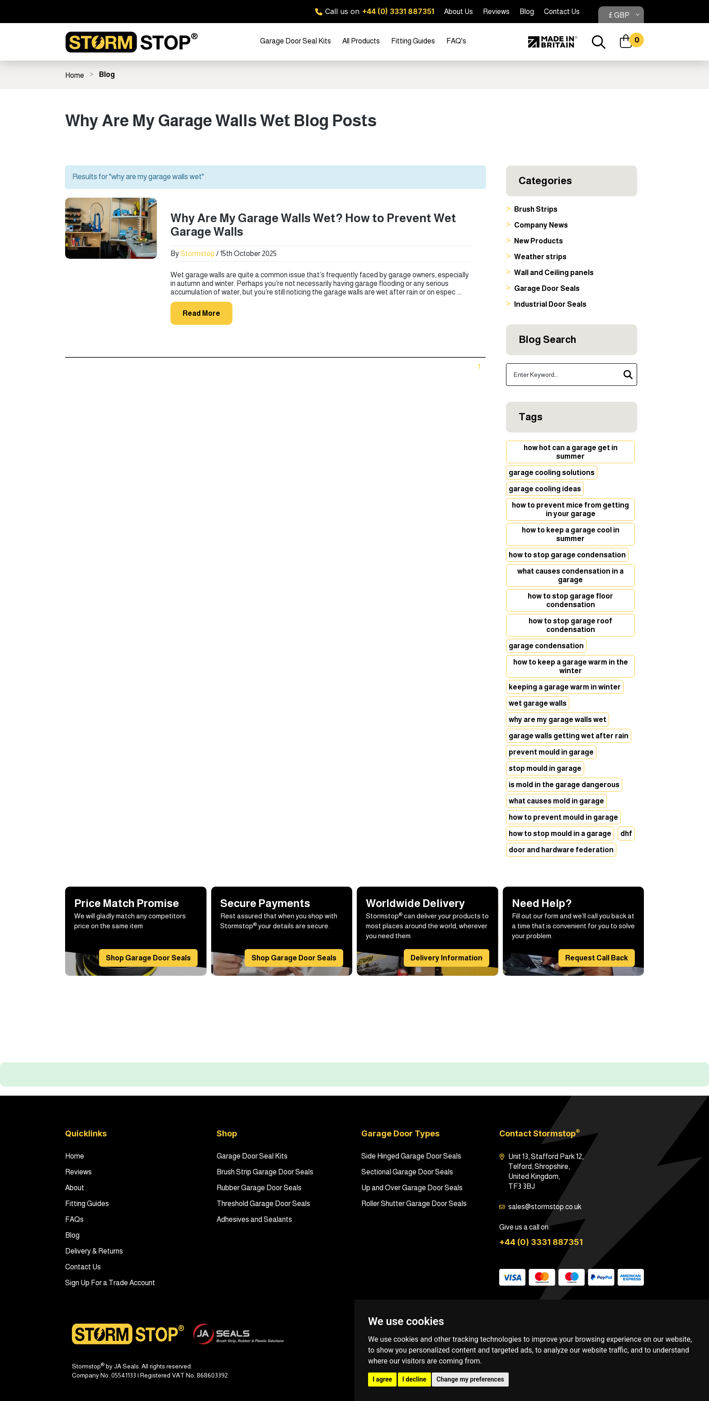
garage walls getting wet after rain (569, 736)
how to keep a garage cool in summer (570, 534)
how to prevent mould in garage (563, 817)
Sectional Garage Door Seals (407, 1172)
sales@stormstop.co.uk (544, 1207)
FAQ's (456, 41)
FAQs (74, 1219)
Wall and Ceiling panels (554, 272)
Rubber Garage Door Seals (259, 1188)
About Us (458, 11)
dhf (626, 833)
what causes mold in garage (556, 801)
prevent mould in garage (551, 752)
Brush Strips (536, 209)
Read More (201, 313)
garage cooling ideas (545, 489)
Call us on (374, 11)
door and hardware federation (561, 850)
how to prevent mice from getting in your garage (570, 509)
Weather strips (540, 257)
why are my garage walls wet (557, 719)
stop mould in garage (545, 768)
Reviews (496, 11)
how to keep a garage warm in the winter (570, 666)
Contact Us (562, 11)
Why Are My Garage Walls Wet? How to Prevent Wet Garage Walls (313, 224)
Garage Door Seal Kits (252, 1156)
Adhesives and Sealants (254, 1219)
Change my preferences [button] (470, 1379)
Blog (527, 11)
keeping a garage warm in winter (565, 687)
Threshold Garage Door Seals (263, 1203)
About (74, 1188)
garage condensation (546, 646)
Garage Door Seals (547, 288)
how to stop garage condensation (567, 555)
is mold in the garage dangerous (564, 784)
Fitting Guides (413, 41)
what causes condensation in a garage (570, 575)
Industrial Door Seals (550, 304)
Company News (541, 225)
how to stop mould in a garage (560, 833)
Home (74, 75)
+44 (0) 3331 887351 (541, 1242)
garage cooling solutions (552, 472)
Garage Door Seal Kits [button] (295, 41)
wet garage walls (538, 703)
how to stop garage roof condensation (570, 625)
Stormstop (197, 253)
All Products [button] (361, 41)
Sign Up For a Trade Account (110, 1283)
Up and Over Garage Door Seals (412, 1188)
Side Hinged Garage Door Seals (411, 1156)
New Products (538, 241)
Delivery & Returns (94, 1251)
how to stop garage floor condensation (570, 600)
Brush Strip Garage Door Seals (265, 1172)
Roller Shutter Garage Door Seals (414, 1203)
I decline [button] (414, 1379)
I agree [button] (382, 1379)
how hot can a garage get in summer (571, 452)
